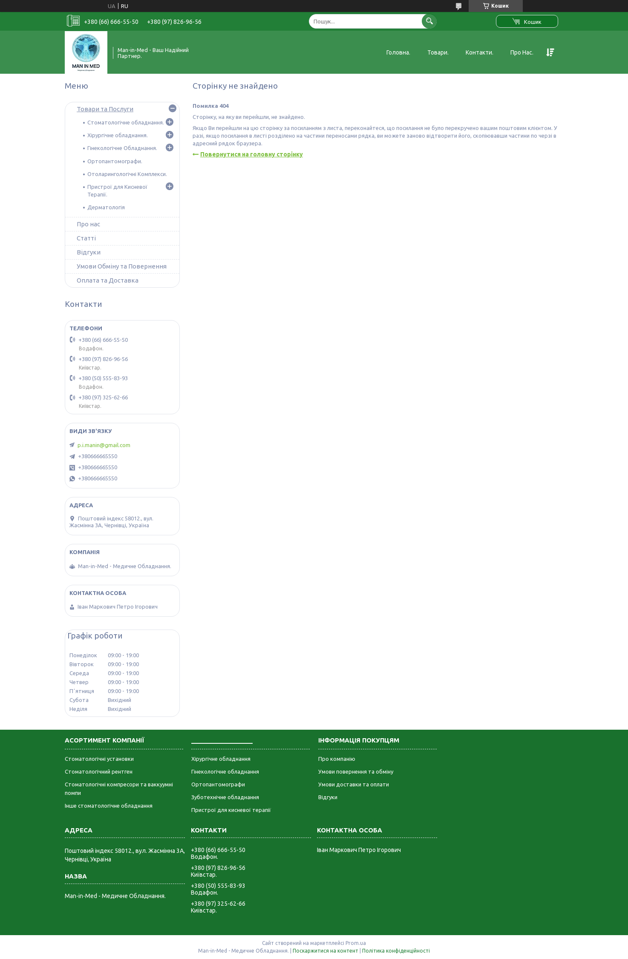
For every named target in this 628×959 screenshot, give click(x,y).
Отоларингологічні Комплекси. (127, 174)
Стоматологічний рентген (99, 771)
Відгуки (89, 252)
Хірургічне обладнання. (117, 135)
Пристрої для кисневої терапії (231, 810)
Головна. (398, 52)
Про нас (88, 224)
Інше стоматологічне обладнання (109, 806)
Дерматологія (106, 207)
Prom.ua (356, 943)
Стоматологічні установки (99, 759)
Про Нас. (521, 52)
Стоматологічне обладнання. (125, 122)
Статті (86, 238)
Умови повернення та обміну (355, 771)
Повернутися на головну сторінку (251, 154)
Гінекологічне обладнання (225, 771)
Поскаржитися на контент (325, 950)
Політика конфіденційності (396, 950)
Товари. (438, 52)
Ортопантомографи (218, 784)
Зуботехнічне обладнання (225, 797)
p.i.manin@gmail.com (104, 445)
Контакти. (479, 52)
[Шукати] (429, 21)
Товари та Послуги (105, 109)
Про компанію (336, 759)
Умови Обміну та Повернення (122, 266)
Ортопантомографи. (114, 161)
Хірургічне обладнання (221, 759)
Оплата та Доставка (107, 280)
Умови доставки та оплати (353, 784)
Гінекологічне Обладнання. (122, 148)
